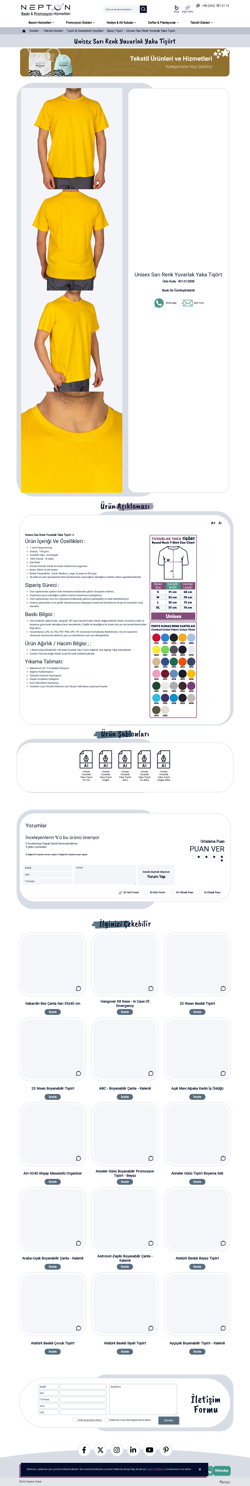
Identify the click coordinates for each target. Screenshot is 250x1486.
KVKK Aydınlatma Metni (90, 1420)
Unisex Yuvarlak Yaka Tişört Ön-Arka (144, 766)
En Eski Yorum (157, 892)
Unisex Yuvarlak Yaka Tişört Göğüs (106, 766)
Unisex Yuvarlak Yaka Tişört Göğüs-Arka (164, 766)
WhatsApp (165, 303)
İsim (42, 1393)
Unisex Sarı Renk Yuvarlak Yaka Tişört (150, 31)
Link (42, 1412)
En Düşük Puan (212, 892)
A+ (213, 523)
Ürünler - (35, 31)
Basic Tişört (115, 31)
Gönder (168, 1420)
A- (220, 523)
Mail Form (192, 303)
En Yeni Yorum (131, 892)
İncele (53, 1012)
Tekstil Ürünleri (53, 31)
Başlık (43, 1386)
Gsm (42, 1406)
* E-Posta (44, 1399)
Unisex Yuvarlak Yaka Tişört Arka (125, 766)
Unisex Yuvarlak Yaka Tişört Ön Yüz (86, 766)
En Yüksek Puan (184, 892)
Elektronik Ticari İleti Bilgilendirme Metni (127, 1420)
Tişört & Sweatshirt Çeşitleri (85, 31)
